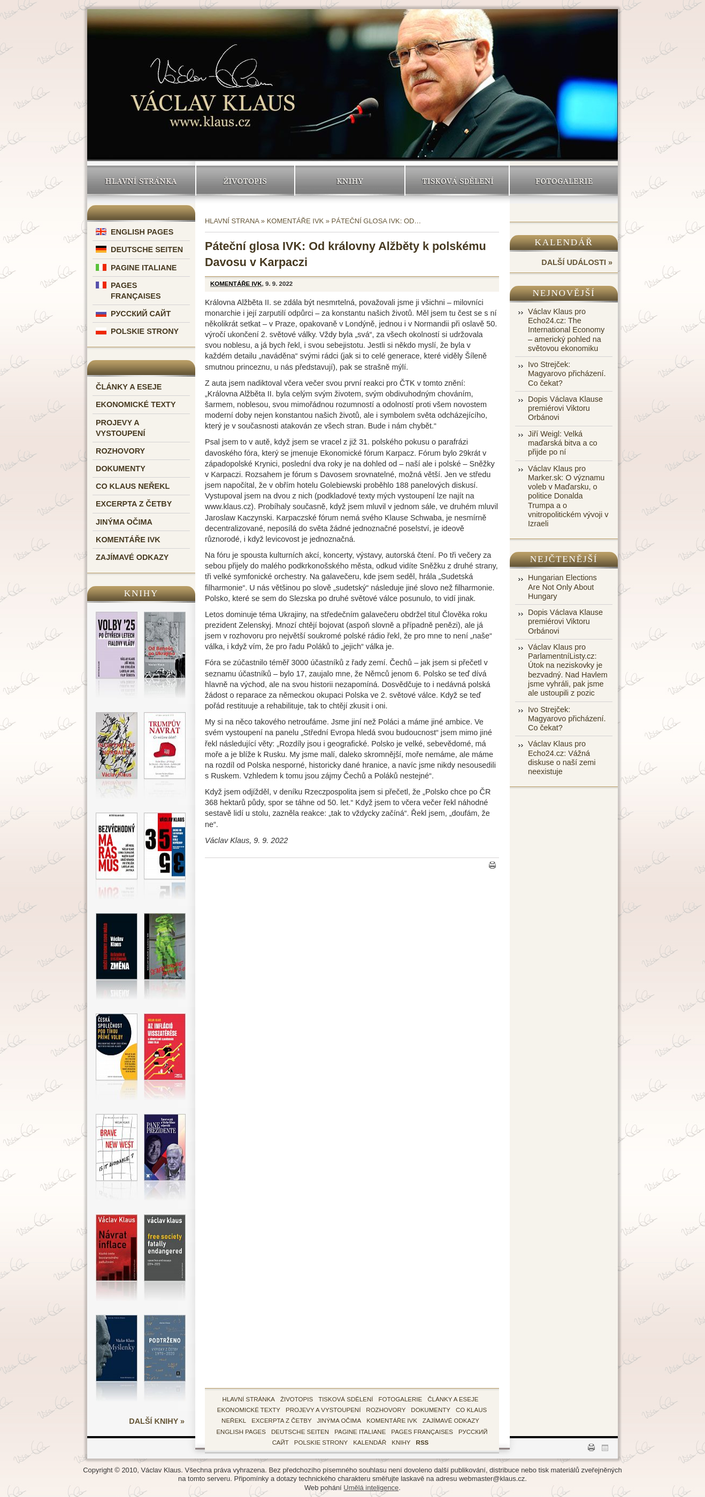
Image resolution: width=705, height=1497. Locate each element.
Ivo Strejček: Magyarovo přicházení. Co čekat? (567, 373)
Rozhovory (120, 451)
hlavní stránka (249, 1399)
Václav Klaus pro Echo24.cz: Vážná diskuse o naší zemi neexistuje (561, 757)
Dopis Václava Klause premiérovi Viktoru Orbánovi (565, 408)
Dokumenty (120, 468)
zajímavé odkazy (451, 1420)
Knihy (349, 181)
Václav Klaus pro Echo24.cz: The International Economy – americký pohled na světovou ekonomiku (566, 330)
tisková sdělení (345, 1399)
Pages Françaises (422, 1432)
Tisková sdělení (457, 181)
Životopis (245, 181)
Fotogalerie (564, 181)
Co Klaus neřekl (133, 486)
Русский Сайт (141, 313)
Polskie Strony (145, 331)
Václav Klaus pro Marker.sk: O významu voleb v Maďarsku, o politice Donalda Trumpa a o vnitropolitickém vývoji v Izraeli (568, 496)
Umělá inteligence (371, 1488)
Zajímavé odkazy (132, 557)
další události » (576, 262)
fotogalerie (401, 1399)
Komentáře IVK (128, 539)
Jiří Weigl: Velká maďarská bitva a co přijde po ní (562, 443)
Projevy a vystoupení (323, 1410)
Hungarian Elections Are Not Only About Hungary (562, 587)
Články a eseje (129, 387)
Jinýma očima (124, 522)
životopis (296, 1399)
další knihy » (157, 1421)
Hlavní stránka (141, 181)
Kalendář (564, 242)
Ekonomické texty (136, 404)
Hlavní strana (232, 221)
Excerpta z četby (134, 504)
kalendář (369, 1442)
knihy (401, 1442)
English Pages (142, 232)
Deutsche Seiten (147, 249)
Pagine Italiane (144, 267)
